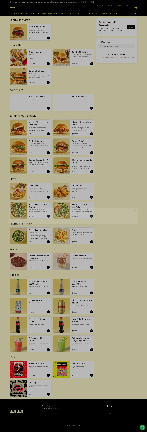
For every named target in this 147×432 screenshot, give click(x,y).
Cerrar (73, 231)
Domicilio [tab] (61, 206)
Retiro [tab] (85, 206)
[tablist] (73, 206)
